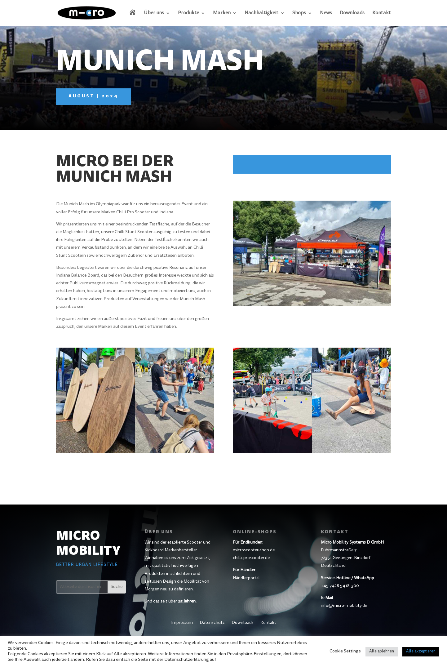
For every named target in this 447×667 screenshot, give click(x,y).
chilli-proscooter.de (251, 558)
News (326, 13)
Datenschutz (212, 623)
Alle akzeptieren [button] (421, 652)
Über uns (154, 13)
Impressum (182, 623)
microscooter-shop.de (254, 550)
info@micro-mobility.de (344, 606)
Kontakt (381, 13)
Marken (222, 13)
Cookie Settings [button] (345, 651)
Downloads (352, 13)
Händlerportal (246, 578)
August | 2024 (94, 96)
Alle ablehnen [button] (381, 652)
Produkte (188, 13)
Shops (299, 13)
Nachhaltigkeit (261, 13)
